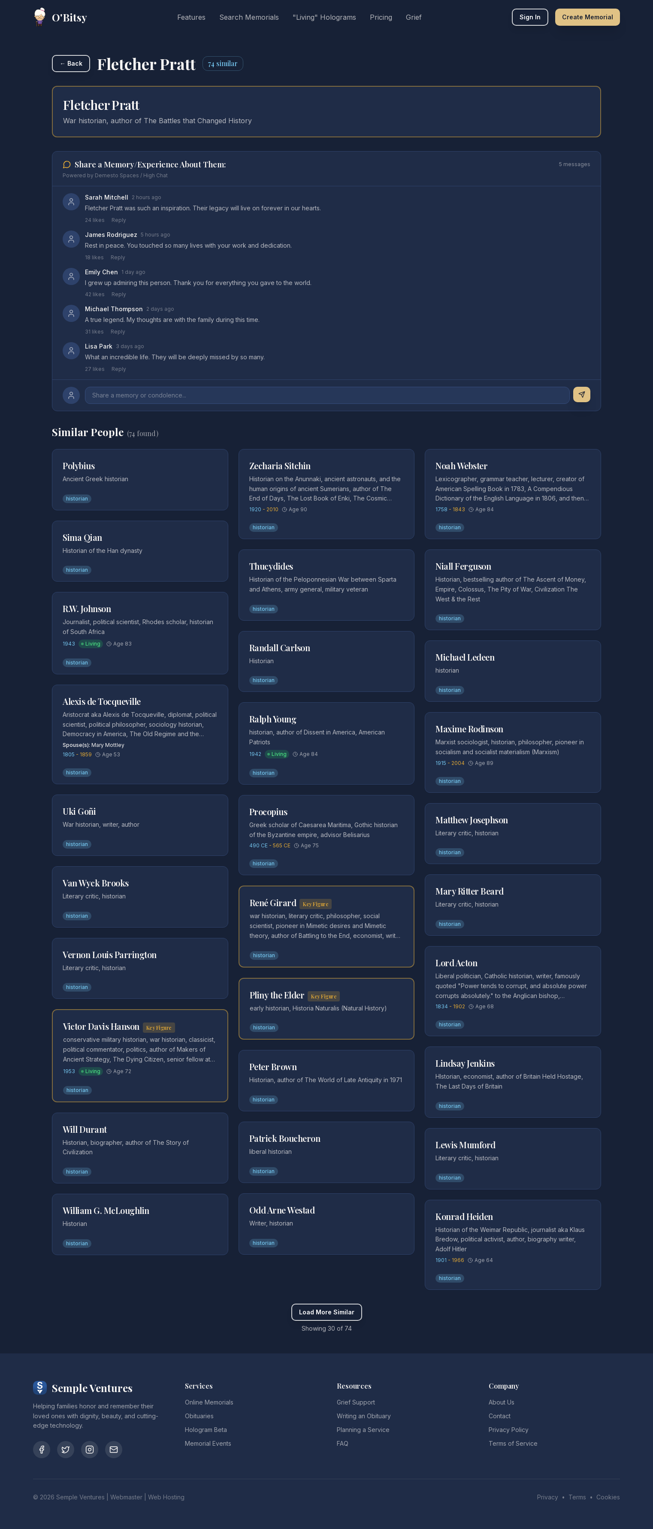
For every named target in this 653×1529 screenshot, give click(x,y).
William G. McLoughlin (106, 1210)
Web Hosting (166, 1497)
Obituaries (199, 1416)
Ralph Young (272, 719)
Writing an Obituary (364, 1416)
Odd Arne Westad (282, 1210)
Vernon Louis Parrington (110, 954)
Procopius (268, 811)
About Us (501, 1402)
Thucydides (271, 566)
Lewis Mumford (465, 1144)
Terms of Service (513, 1443)
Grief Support (356, 1402)
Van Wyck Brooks (96, 883)
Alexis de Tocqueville (102, 701)
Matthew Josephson (471, 819)
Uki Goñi (79, 811)
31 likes (94, 331)
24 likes (95, 220)
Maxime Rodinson (469, 728)
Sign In (530, 17)
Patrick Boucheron (284, 1138)
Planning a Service (363, 1429)
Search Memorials (249, 17)
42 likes (95, 294)
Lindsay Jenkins (465, 1063)
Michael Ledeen (464, 657)
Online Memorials (209, 1402)
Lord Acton (456, 962)
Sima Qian (82, 537)
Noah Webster (461, 465)
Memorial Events (208, 1443)
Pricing (381, 17)
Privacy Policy (509, 1429)
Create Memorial (587, 17)
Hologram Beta (206, 1429)
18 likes (94, 257)
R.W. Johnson (87, 608)
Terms (577, 1497)
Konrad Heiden (464, 1216)
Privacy (547, 1497)
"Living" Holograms (324, 17)
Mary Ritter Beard (469, 891)
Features (191, 17)
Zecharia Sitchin (280, 465)
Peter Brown (273, 1066)
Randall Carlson (279, 647)
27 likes (95, 369)
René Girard (273, 902)
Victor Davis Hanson (101, 1026)
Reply (119, 220)
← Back (71, 63)
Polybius (78, 465)
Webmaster (126, 1497)
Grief (414, 17)
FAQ (342, 1443)
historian (77, 498)
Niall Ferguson (463, 566)
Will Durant (85, 1129)
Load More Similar (326, 1312)
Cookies (608, 1497)
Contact (500, 1416)
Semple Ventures (80, 1497)
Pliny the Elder (277, 995)
